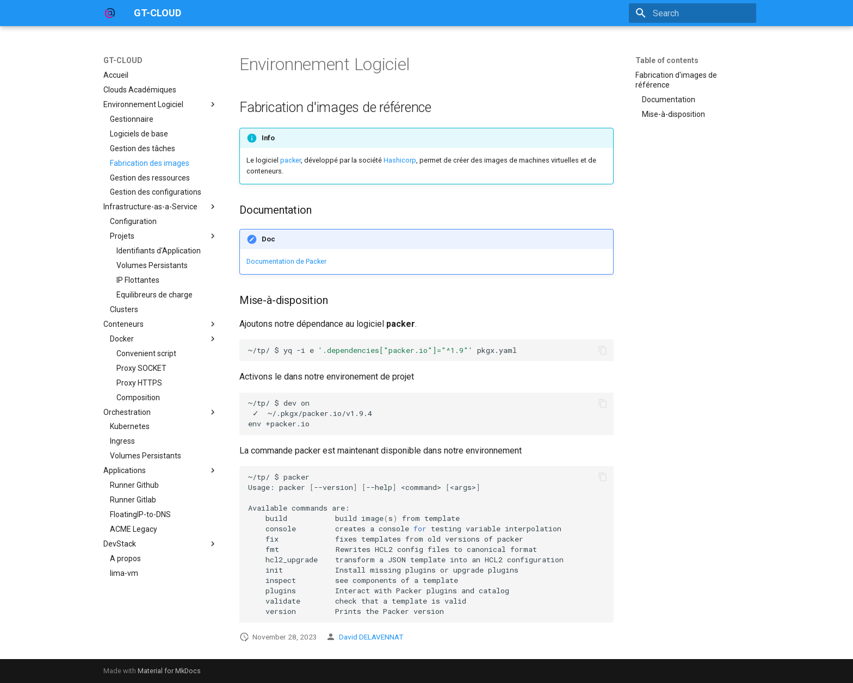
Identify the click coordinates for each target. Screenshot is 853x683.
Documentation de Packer (286, 261)
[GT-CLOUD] (110, 13)
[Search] (692, 13)
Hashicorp (400, 160)
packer (290, 160)
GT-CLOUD (123, 60)
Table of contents (667, 60)
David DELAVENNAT (371, 636)
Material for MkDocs (169, 671)
